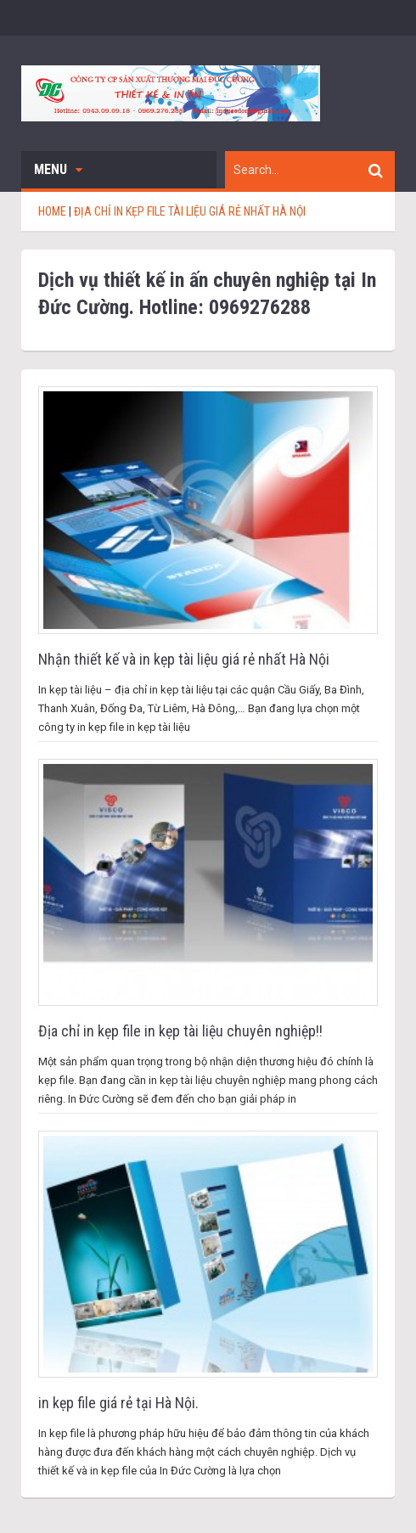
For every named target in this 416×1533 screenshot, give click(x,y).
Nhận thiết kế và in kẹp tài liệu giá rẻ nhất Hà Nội (183, 659)
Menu (58, 169)
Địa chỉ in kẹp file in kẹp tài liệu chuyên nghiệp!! (180, 1031)
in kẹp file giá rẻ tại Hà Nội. (118, 1403)
